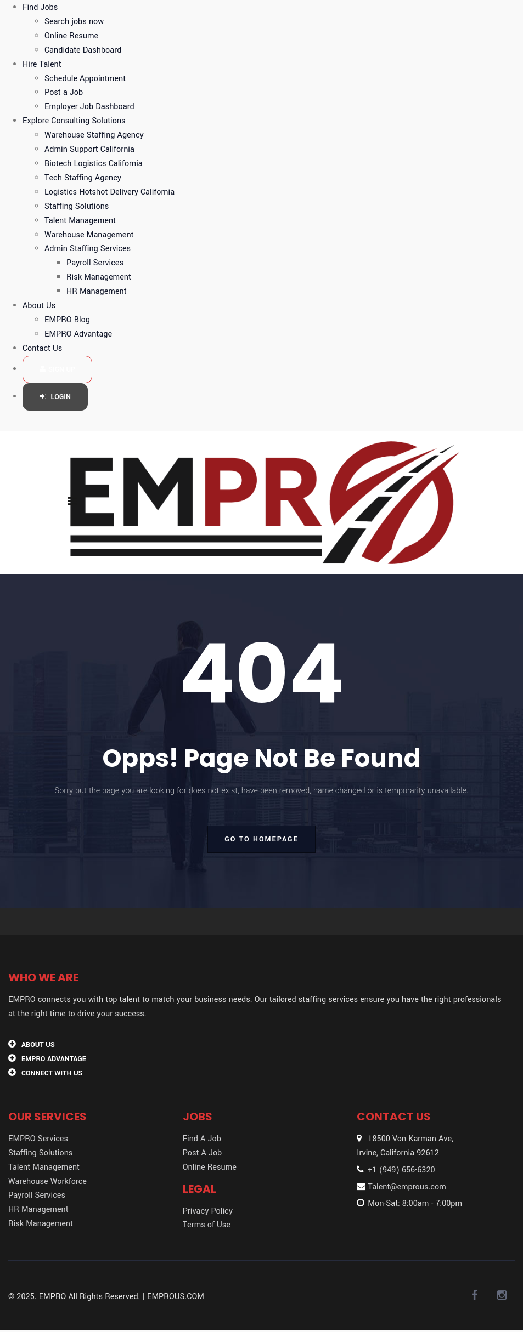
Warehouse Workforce (47, 1181)
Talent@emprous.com (407, 1187)
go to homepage (261, 839)
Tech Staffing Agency (82, 178)
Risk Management (98, 277)
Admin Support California (89, 149)
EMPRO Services (38, 1139)
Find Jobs (40, 7)
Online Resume (71, 36)
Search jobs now (74, 21)
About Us (39, 305)
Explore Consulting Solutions (74, 121)
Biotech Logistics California (93, 163)
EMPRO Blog (67, 320)
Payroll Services (94, 263)
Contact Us (42, 348)
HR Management (96, 291)
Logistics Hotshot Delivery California (109, 192)
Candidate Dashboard (82, 50)
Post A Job (202, 1153)
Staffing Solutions (76, 206)
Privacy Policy (208, 1211)
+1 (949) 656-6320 (401, 1170)
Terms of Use (206, 1225)
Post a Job (63, 92)
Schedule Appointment (85, 78)
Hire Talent (42, 64)
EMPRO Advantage (78, 334)
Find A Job (202, 1139)
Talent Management (80, 220)
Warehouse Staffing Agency (94, 135)
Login (55, 397)
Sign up (57, 369)
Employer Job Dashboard (89, 106)
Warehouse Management (89, 235)
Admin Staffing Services (87, 248)
